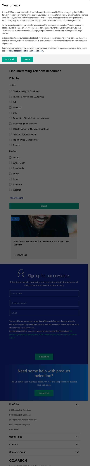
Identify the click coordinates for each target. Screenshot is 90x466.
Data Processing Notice (18, 51)
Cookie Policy (37, 51)
